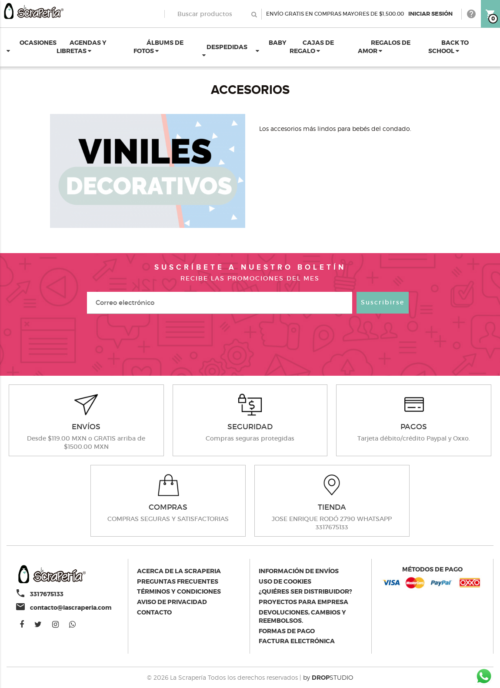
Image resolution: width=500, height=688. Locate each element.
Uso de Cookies (285, 581)
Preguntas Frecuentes (177, 581)
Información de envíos (299, 571)
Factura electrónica (297, 641)
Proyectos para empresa (303, 602)
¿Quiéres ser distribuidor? (305, 591)
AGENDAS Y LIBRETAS (82, 47)
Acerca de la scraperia (179, 571)
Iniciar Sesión (430, 13)
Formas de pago (287, 631)
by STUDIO (328, 677)
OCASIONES (32, 46)
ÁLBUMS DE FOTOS (158, 47)
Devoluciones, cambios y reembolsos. (302, 616)
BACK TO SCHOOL (448, 47)
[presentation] (250, 344)
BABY (271, 46)
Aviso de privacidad (172, 602)
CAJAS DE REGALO (312, 47)
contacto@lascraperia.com (71, 607)
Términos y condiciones (179, 591)
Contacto (154, 612)
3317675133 (46, 594)
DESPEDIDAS (224, 51)
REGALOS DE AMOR (384, 47)
